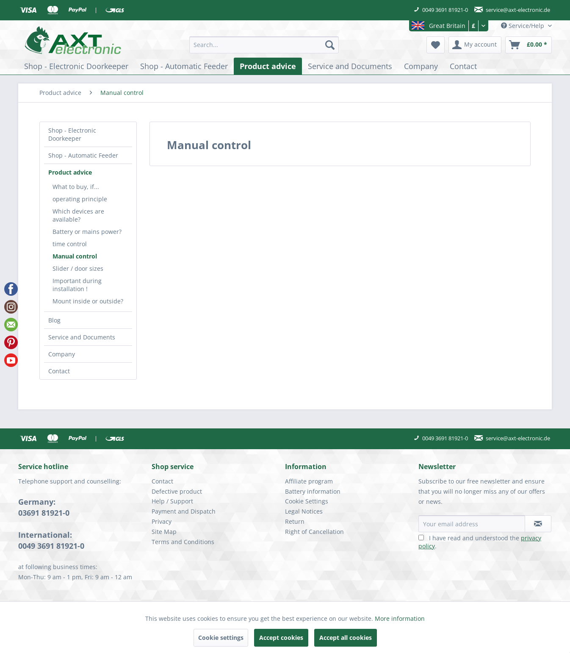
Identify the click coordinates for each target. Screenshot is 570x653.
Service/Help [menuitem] (523, 26)
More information (400, 618)
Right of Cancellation (314, 532)
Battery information (312, 491)
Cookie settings (220, 638)
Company (61, 354)
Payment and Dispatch (184, 511)
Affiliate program (309, 481)
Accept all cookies (345, 638)
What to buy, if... (76, 187)
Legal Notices (304, 511)
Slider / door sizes (78, 268)
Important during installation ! (77, 285)
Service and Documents (81, 337)
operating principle (80, 199)
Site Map (164, 532)
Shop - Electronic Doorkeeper (72, 134)
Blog (54, 320)
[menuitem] (264, 44)
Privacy (162, 521)
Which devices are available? (78, 215)
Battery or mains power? (87, 232)
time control (70, 244)
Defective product (177, 491)
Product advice (70, 172)
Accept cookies (281, 638)
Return (294, 521)
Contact (59, 371)
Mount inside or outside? (88, 301)
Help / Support (172, 501)
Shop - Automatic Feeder (83, 155)
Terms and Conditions (183, 542)
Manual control (75, 256)
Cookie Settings (306, 501)
